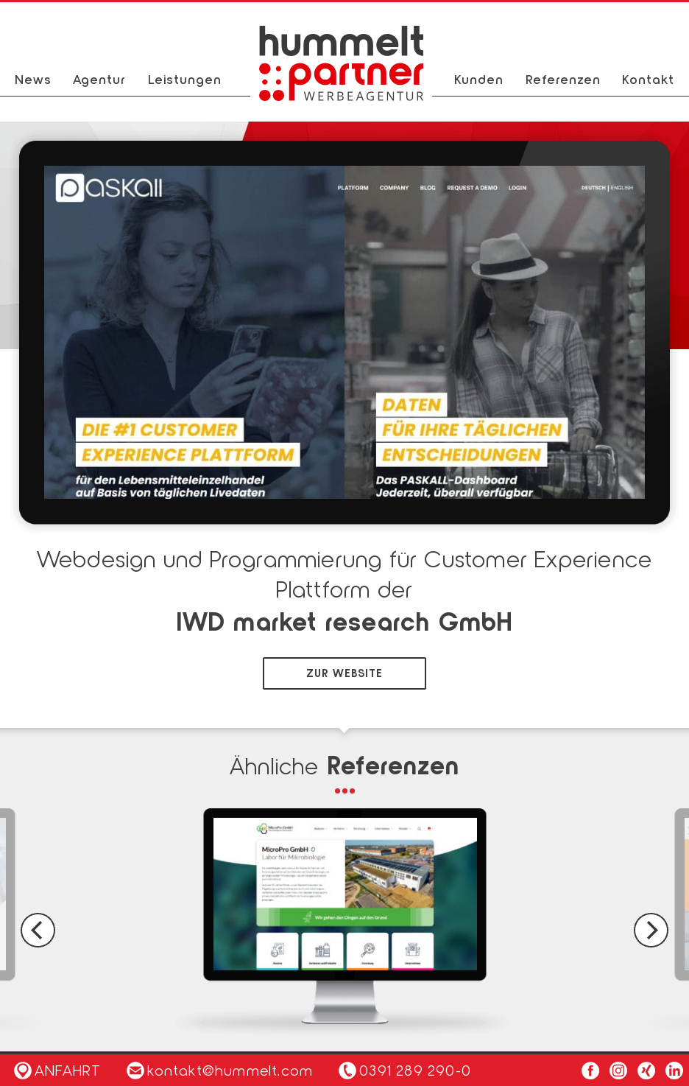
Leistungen (185, 79)
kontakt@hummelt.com (220, 1070)
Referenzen (563, 79)
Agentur (99, 79)
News (33, 79)
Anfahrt (57, 1070)
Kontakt (648, 79)
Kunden (479, 79)
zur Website (344, 672)
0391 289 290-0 (415, 1070)
